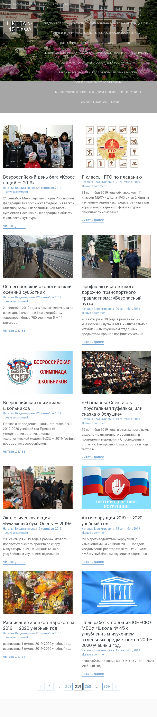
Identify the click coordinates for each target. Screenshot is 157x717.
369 (107, 686)
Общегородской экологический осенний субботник (37, 289)
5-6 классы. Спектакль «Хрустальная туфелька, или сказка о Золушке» (112, 408)
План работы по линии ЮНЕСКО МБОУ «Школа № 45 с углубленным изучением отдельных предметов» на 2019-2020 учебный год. (117, 634)
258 (68, 686)
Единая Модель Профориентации (98, 82)
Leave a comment (16, 192)
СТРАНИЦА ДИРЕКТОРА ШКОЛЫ (72, 33)
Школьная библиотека (61, 52)
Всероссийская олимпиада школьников (32, 405)
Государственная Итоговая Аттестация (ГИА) (118, 23)
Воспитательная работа (131, 52)
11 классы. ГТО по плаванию (112, 177)
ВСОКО (130, 62)
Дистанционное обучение (78, 43)
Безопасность (109, 43)
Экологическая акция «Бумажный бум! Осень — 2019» (37, 521)
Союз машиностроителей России (100, 62)
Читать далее (14, 226)
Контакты (77, 23)
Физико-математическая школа (117, 33)
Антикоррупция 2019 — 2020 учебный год (112, 521)
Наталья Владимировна (19, 187)
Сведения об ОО (54, 23)
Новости (130, 43)
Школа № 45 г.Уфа (20, 26)
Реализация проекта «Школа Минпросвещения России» (98, 72)
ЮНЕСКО (67, 62)
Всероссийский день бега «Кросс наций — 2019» (39, 180)
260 (88, 686)
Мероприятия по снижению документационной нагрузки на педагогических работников (98, 97)
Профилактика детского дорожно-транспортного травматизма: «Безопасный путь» (112, 295)
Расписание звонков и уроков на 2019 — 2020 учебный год (38, 625)
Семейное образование (95, 52)
